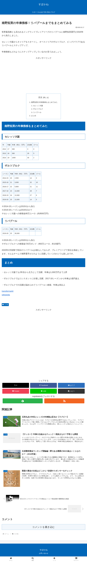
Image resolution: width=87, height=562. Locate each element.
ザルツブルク (37, 110)
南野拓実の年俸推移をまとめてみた (44, 102)
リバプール (36, 113)
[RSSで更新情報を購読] (64, 401)
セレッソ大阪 (37, 106)
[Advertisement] (43, 75)
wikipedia (6, 296)
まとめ (33, 117)
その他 (5, 305)
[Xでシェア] (15, 386)
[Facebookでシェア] (43, 386)
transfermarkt (7, 292)
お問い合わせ (43, 555)
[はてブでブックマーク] (71, 386)
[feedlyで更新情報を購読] (23, 401)
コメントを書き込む (43, 528)
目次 (40, 97)
